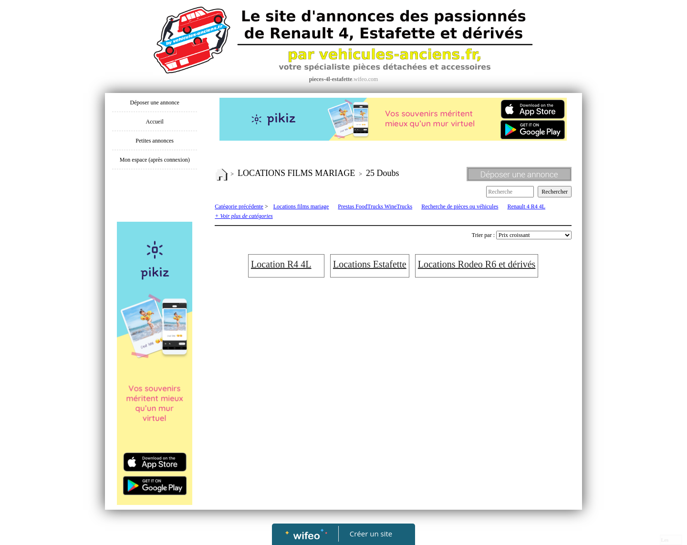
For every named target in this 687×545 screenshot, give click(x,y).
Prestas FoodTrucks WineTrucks (375, 206)
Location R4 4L (281, 264)
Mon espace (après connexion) (155, 159)
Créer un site (371, 533)
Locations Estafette (369, 264)
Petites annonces (154, 140)
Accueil (155, 121)
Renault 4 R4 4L (526, 206)
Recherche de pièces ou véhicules (459, 206)
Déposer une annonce (154, 102)
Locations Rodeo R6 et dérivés (477, 264)
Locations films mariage (301, 206)
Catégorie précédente (239, 206)
